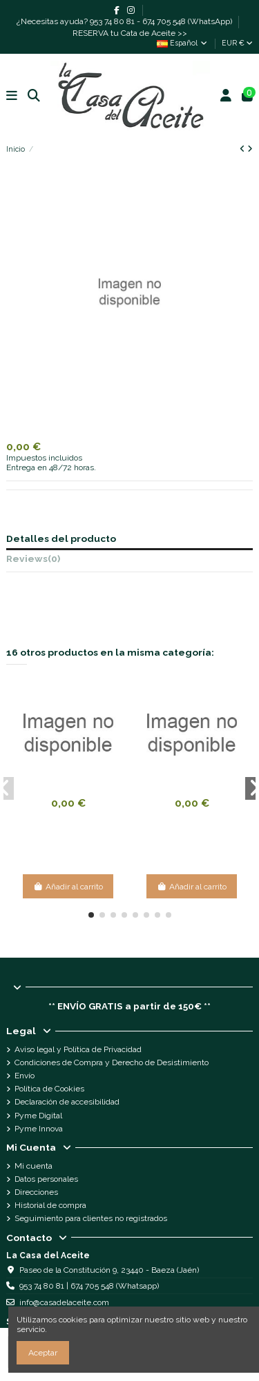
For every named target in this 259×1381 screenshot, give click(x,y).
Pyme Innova (39, 1128)
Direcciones (36, 1192)
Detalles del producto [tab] (61, 539)
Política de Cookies (49, 1088)
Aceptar (42, 1353)
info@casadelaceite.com (64, 1302)
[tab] (129, 561)
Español (183, 43)
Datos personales (46, 1179)
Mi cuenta (33, 1166)
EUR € (237, 43)
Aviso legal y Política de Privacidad (78, 1049)
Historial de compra (50, 1205)
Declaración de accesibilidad (67, 1102)
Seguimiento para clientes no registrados (91, 1218)
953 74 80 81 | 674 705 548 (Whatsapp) (89, 1286)
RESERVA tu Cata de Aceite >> (130, 33)
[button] (91, 915)
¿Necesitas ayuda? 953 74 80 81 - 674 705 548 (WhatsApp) (125, 21)
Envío (25, 1075)
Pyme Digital (38, 1115)
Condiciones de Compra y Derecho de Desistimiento (112, 1062)
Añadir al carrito (68, 886)
